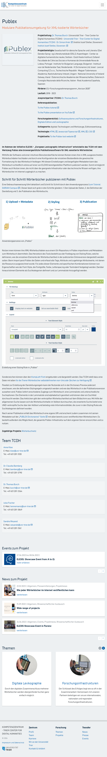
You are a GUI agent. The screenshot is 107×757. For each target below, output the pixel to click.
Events (85, 738)
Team (31, 735)
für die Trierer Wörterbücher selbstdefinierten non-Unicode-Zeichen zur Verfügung (54, 380)
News (84, 732)
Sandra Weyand (10, 521)
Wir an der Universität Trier (38, 743)
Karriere (32, 738)
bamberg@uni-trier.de (21, 469)
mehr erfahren (23, 562)
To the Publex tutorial (48, 107)
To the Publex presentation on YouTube (56, 112)
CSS (91, 131)
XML (84, 131)
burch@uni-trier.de (20, 488)
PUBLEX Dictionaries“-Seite (34, 417)
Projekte (59, 735)
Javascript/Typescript (69, 131)
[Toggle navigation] (102, 5)
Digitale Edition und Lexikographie (53, 122)
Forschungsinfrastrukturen (80, 683)
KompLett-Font (38, 377)
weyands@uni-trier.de (21, 525)
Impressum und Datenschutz (13, 743)
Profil (31, 732)
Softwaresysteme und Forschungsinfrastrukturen (81, 118)
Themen (59, 732)
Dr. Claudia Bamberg (12, 466)
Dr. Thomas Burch (69, 98)
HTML (54, 131)
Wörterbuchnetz (29, 431)
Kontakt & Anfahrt (37, 748)
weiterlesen (22, 594)
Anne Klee (8, 447)
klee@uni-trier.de (19, 451)
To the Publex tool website (63, 136)
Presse (85, 735)
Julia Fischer (9, 503)
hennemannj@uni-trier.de (23, 506)
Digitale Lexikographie (27, 683)
